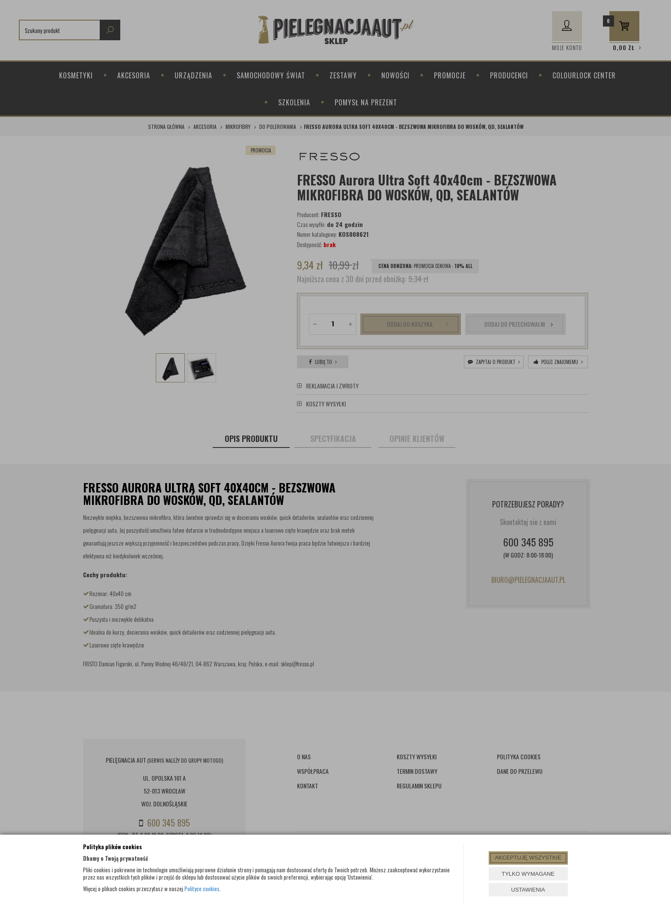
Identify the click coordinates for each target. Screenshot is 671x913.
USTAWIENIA (528, 889)
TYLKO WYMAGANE (528, 874)
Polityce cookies (202, 888)
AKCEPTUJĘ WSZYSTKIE (528, 857)
